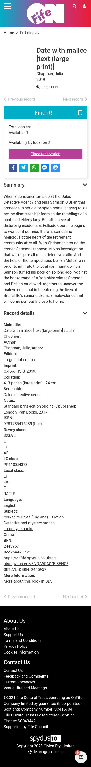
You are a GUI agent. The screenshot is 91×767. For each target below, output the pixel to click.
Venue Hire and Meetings (25, 688)
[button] (80, 113)
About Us (11, 629)
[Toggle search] (74, 6)
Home (9, 32)
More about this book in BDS (28, 581)
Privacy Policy (16, 646)
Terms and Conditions (22, 640)
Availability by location (29, 142)
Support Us (13, 634)
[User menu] (84, 6)
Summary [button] (14, 185)
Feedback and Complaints (26, 676)
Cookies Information (21, 652)
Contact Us (13, 670)
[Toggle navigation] (7, 5)
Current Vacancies (19, 682)
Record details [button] (19, 313)
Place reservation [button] (56, 153)
